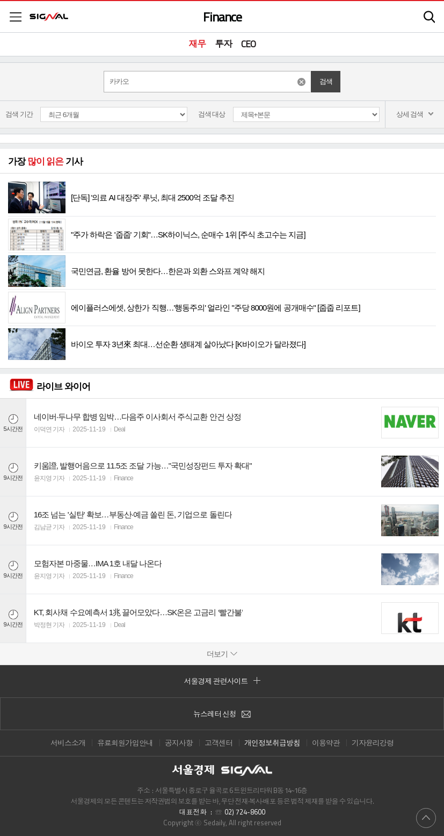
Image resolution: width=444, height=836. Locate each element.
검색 (429, 17)
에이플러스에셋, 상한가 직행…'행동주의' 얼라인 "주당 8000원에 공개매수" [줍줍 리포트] (184, 307)
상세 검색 (415, 114)
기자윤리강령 (373, 742)
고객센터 (218, 742)
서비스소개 (67, 742)
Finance (222, 16)
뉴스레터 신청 (222, 713)
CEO (248, 44)
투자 (223, 44)
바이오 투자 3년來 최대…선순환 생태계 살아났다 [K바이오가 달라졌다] (156, 344)
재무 (197, 44)
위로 (426, 817)
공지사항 (179, 742)
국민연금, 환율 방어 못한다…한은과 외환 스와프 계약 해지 (136, 271)
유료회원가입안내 (125, 742)
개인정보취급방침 (272, 742)
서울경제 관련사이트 (222, 681)
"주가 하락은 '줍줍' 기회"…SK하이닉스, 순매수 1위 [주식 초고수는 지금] (156, 234)
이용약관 (326, 742)
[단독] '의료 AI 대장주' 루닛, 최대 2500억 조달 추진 (121, 197)
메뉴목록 (15, 16)
